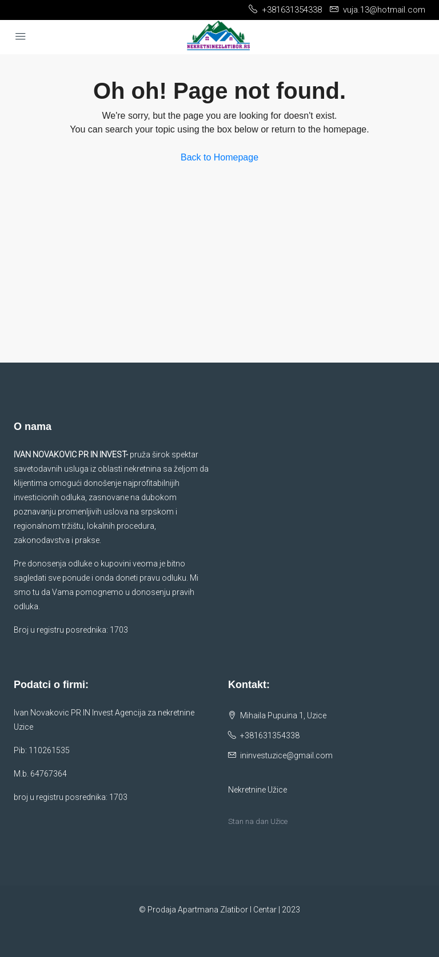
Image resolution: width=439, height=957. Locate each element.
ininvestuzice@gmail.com (286, 755)
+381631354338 (270, 735)
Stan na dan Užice (258, 821)
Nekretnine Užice (257, 789)
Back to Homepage (219, 157)
